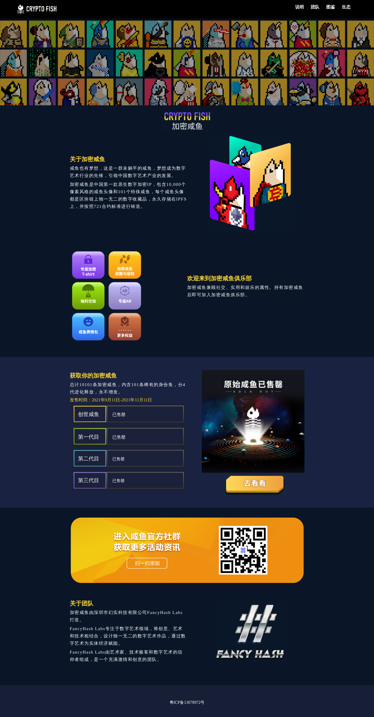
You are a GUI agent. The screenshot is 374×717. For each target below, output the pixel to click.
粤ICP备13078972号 (187, 702)
